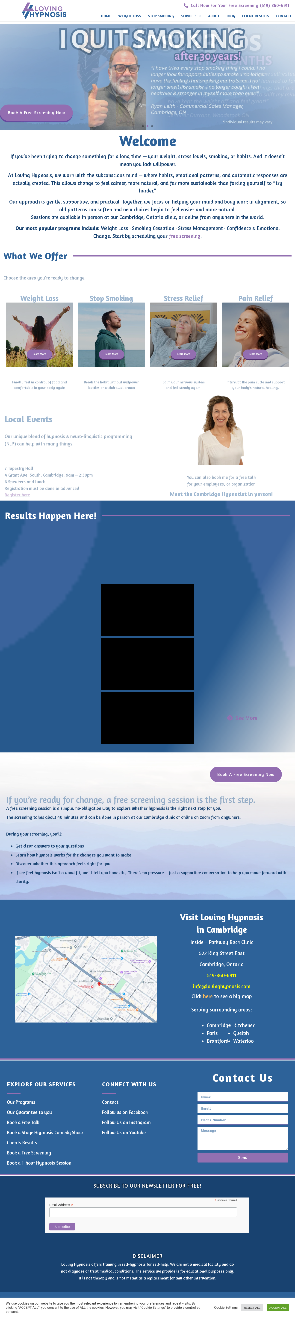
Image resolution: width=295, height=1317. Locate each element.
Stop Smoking (161, 16)
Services (191, 16)
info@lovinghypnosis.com (222, 986)
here (208, 996)
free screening (185, 236)
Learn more (183, 354)
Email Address (61, 1205)
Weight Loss (129, 16)
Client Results (255, 16)
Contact (284, 16)
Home (106, 16)
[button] (143, 126)
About (214, 16)
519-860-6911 (221, 975)
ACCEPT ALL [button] (277, 1307)
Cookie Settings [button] (226, 1307)
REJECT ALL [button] (252, 1307)
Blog (231, 16)
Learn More (39, 354)
